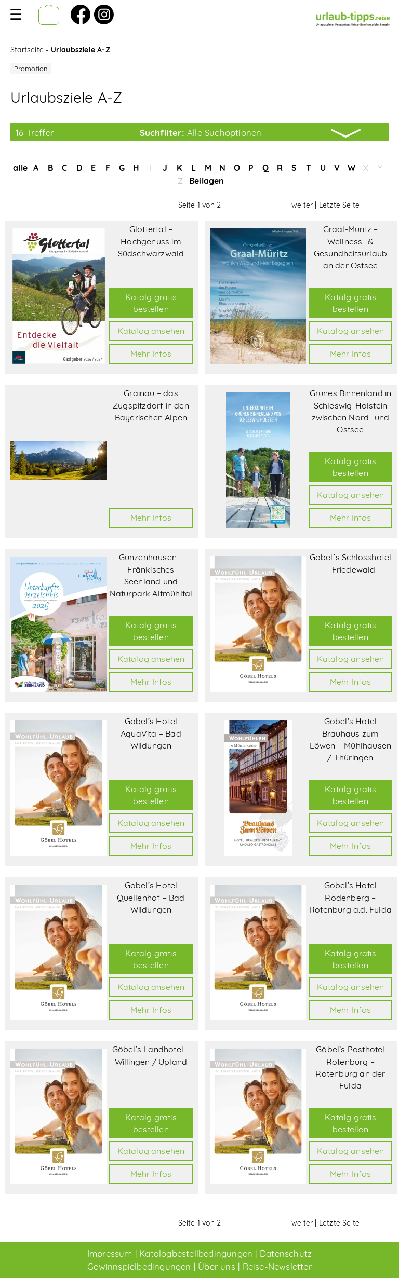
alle (20, 167)
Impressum (109, 1253)
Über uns (216, 1266)
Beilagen (206, 180)
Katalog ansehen (151, 330)
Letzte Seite (339, 205)
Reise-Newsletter (277, 1266)
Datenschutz (286, 1253)
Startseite (27, 50)
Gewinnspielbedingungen (139, 1266)
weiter (302, 205)
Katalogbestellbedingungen (195, 1253)
